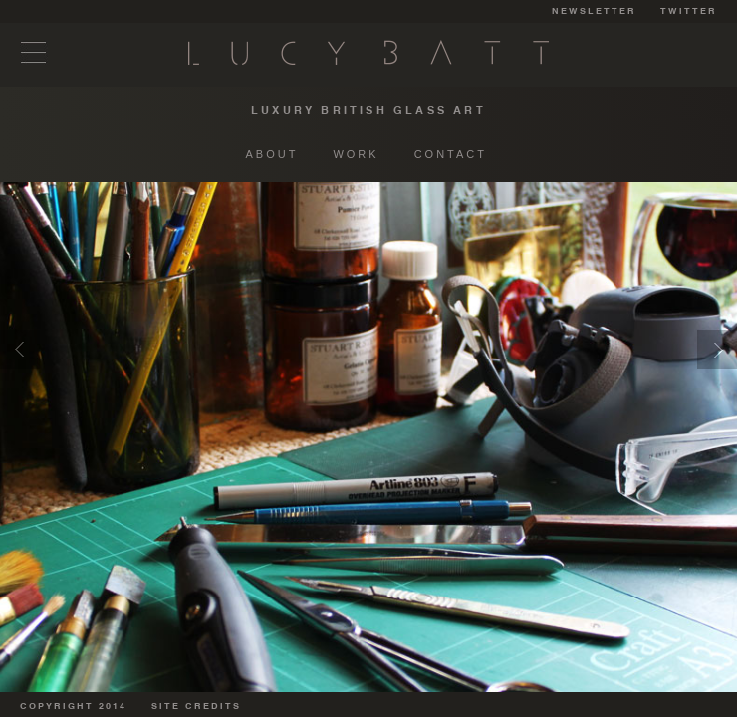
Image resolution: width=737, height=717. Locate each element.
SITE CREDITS (196, 706)
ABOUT (272, 154)
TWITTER (688, 11)
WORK (355, 154)
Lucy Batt (368, 52)
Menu (34, 52)
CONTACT (450, 154)
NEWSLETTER (594, 11)
